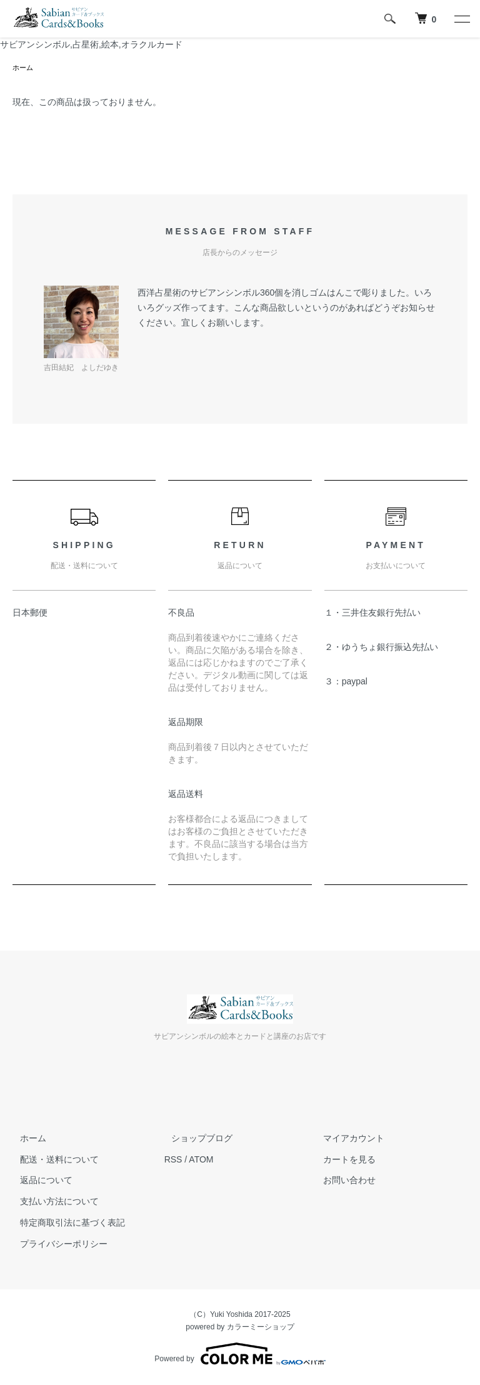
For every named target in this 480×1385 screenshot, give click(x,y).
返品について (38, 1181)
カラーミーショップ (260, 1328)
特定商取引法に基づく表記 (65, 1224)
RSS (173, 1161)
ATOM (201, 1161)
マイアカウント (346, 1139)
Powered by (239, 1355)
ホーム (23, 68)
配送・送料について (51, 1161)
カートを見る (342, 1161)
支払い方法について (51, 1203)
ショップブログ (195, 1139)
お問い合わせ (342, 1181)
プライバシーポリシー (56, 1245)
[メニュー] (461, 19)
